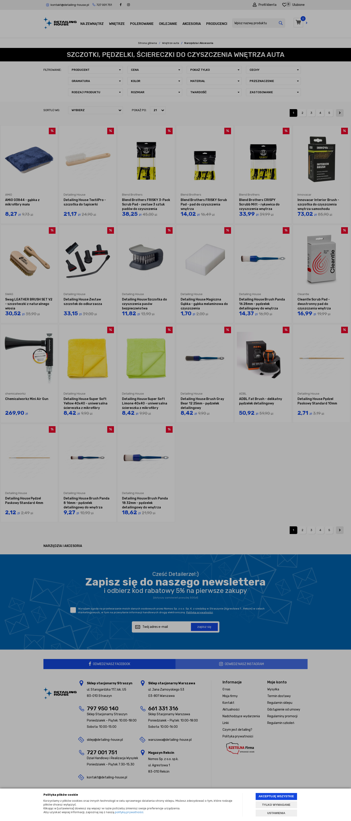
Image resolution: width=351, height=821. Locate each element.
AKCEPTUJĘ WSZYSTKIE (276, 796)
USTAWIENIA (276, 813)
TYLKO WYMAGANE (276, 804)
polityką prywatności (129, 812)
